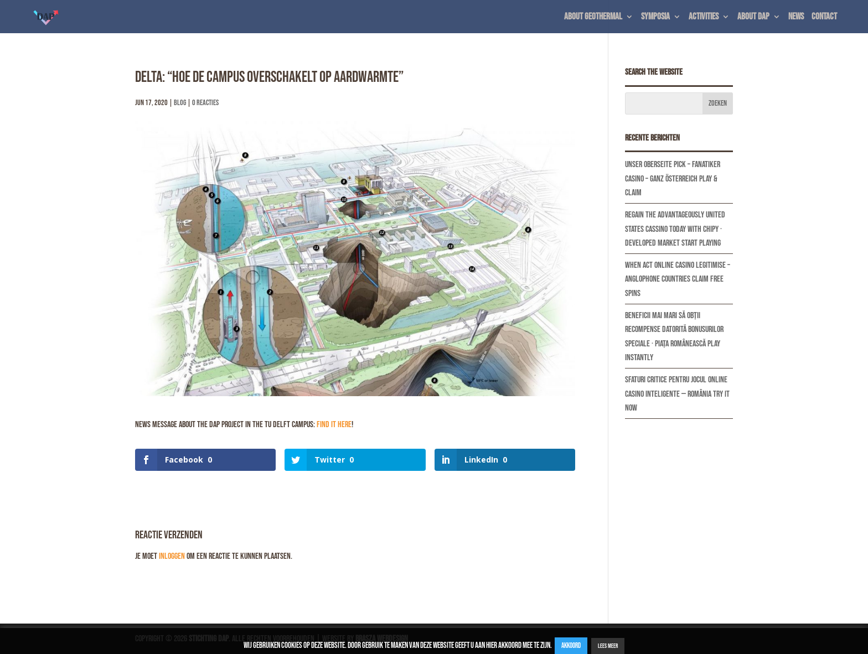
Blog (180, 102)
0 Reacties (205, 102)
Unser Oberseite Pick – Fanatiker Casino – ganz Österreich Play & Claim (672, 178)
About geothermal (593, 17)
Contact (824, 17)
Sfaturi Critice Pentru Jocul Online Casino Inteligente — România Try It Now (677, 394)
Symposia (655, 17)
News (796, 17)
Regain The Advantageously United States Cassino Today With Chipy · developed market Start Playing (675, 229)
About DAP (753, 17)
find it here (334, 424)
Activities (704, 17)
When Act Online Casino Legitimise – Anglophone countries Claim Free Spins (677, 279)
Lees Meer (608, 646)
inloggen (172, 556)
